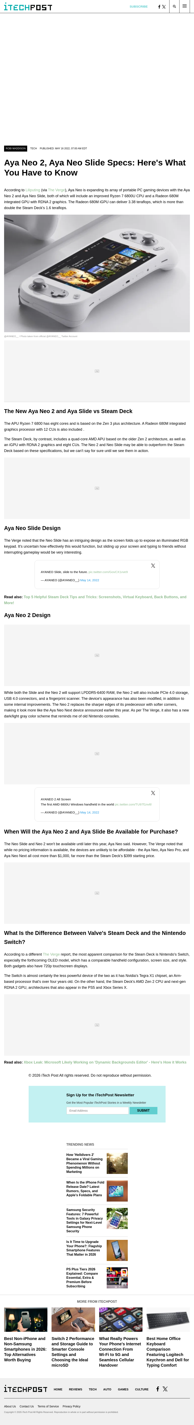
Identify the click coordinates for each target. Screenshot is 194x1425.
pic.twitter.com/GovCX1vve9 (108, 572)
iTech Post (49, 1075)
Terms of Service (48, 1406)
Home (58, 1389)
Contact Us (27, 1406)
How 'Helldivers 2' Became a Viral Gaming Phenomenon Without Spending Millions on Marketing (84, 1163)
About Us (10, 1406)
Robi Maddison (16, 148)
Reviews (75, 1389)
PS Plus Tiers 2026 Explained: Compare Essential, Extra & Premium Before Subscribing (82, 1278)
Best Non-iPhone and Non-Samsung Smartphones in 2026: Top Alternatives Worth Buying (25, 1349)
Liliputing (33, 190)
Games (123, 1389)
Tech (33, 148)
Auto (107, 1389)
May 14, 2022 (89, 580)
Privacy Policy (71, 1406)
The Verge (56, 190)
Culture (142, 1389)
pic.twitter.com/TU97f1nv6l (133, 804)
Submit (143, 1110)
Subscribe (139, 6)
